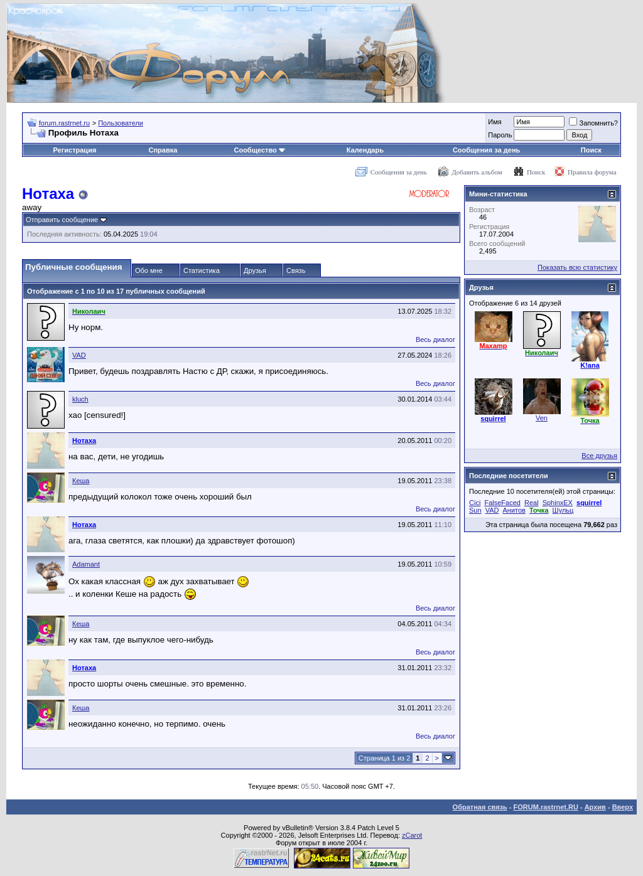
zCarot (412, 835)
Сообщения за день (486, 150)
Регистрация (75, 150)
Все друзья (599, 455)
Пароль (500, 135)
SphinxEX (558, 502)
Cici (474, 502)
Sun (475, 510)
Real (531, 502)
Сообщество (259, 150)
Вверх (622, 807)
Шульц (563, 510)
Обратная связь (480, 807)
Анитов (514, 510)
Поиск (591, 150)
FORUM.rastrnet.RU (546, 807)
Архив (595, 807)
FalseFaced (502, 502)
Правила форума (592, 172)
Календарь (365, 150)
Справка (163, 150)
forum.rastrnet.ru (64, 123)
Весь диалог (435, 339)
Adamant (86, 564)
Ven (542, 418)
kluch (80, 399)
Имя (494, 122)
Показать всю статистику (577, 267)
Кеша (80, 480)
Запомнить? (593, 123)
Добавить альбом (476, 172)
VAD (79, 355)
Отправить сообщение (62, 219)
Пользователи (120, 123)
